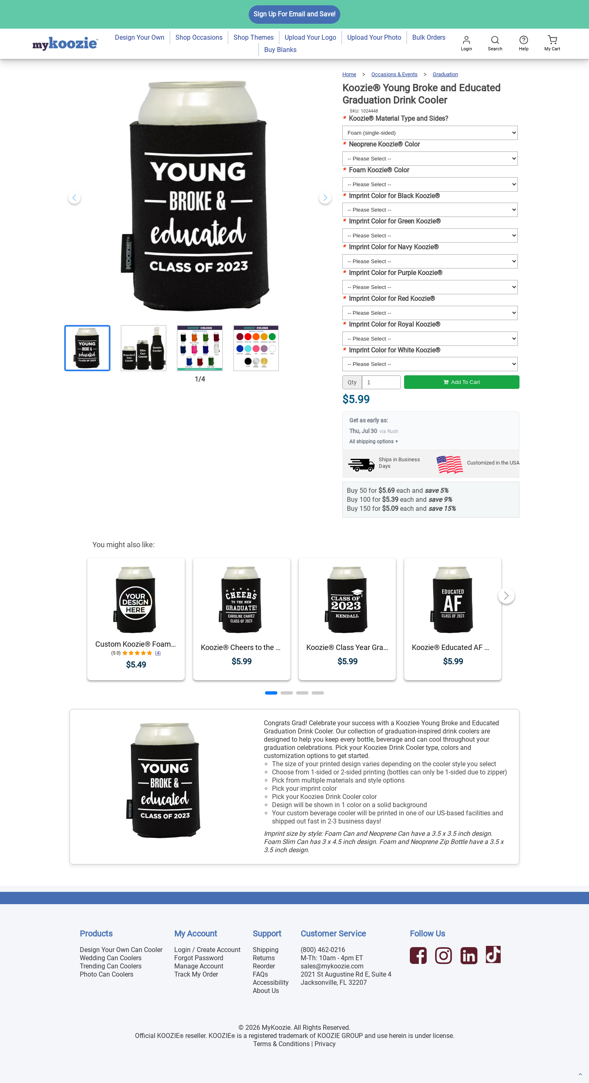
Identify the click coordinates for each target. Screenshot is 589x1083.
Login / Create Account (207, 950)
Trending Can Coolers (111, 966)
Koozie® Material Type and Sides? (395, 118)
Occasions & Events (394, 74)
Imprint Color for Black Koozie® (391, 196)
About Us (266, 991)
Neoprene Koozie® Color (381, 144)
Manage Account (198, 966)
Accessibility (271, 982)
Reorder (264, 966)
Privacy (325, 1044)
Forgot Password (198, 958)
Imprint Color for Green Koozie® (391, 221)
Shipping (266, 950)
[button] (271, 693)
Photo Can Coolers (106, 974)
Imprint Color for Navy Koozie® (390, 247)
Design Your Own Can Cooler (121, 950)
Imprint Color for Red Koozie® (388, 298)
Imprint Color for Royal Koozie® (391, 324)
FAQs (260, 974)
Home (349, 74)
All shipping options (374, 441)
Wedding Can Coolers (111, 958)
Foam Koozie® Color (375, 170)
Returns (264, 958)
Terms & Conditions (281, 1044)
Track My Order (196, 974)
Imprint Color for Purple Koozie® (392, 273)
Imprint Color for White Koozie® (391, 350)
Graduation (445, 74)
